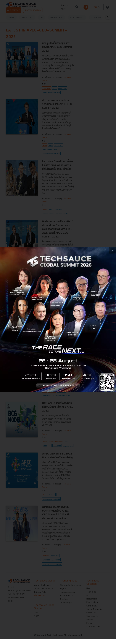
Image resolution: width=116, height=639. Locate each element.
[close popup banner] (112, 250)
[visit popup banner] (58, 319)
